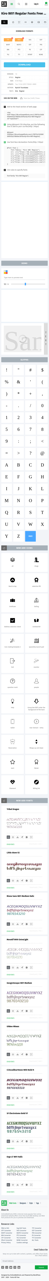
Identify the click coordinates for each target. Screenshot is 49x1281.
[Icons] (38, 22)
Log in (36, 4)
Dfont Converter (6, 1240)
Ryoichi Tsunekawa (21, 88)
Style (31, 1203)
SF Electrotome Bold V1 (17, 1113)
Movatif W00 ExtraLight (17, 939)
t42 (8, 54)
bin (8, 50)
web (19, 40)
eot (41, 40)
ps (30, 50)
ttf (8, 40)
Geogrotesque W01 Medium (19, 983)
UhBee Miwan (13, 1026)
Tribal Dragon (13, 809)
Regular (17, 77)
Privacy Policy (6, 1242)
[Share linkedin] (19, 1267)
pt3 (19, 50)
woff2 (19, 45)
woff (8, 45)
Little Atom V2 (13, 852)
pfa (41, 45)
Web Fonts (12, 1203)
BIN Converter (6, 1235)
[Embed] (26, 837)
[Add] (4, 22)
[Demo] (19, 22)
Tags (37, 1203)
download (24, 65)
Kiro (16, 91)
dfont (30, 54)
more (30, 536)
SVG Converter (21, 1230)
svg (30, 40)
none (41, 54)
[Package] (32, 22)
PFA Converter (37, 1233)
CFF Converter (6, 1238)
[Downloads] (17, 837)
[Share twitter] (10, 1267)
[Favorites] (12, 22)
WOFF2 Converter (22, 1233)
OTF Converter (6, 1230)
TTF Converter (36, 1228)
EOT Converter (37, 1230)
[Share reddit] (6, 1267)
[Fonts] (45, 22)
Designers (23, 1203)
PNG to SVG (5, 1228)
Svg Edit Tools (21, 1228)
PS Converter (36, 1235)
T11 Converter (36, 1238)
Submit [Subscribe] (41, 1267)
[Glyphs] (25, 22)
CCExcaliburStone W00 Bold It (20, 1070)
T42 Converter (21, 1238)
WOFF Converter (6, 1233)
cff (41, 50)
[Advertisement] (24, 220)
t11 (19, 54)
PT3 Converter (21, 1235)
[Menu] (26, 4)
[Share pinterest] (14, 1267)
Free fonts (4, 4)
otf (30, 45)
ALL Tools (35, 1240)
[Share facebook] (2, 1267)
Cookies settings (22, 1242)
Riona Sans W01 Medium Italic (20, 896)
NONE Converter (22, 1240)
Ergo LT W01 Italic (15, 1157)
